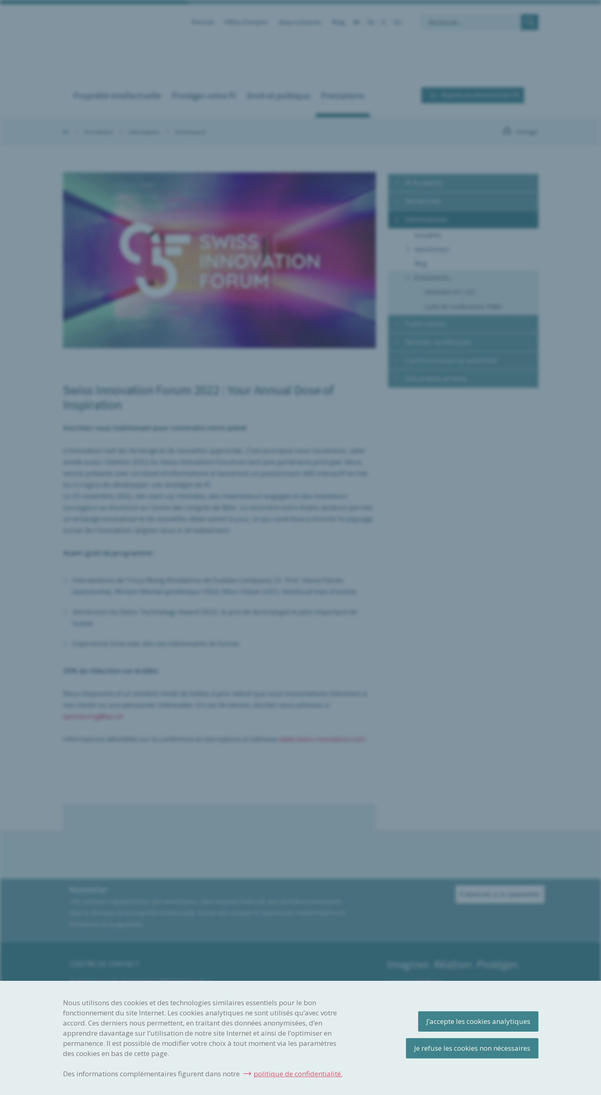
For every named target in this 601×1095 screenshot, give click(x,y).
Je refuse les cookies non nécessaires (472, 1048)
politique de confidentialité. (298, 1073)
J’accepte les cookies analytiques (478, 1021)
